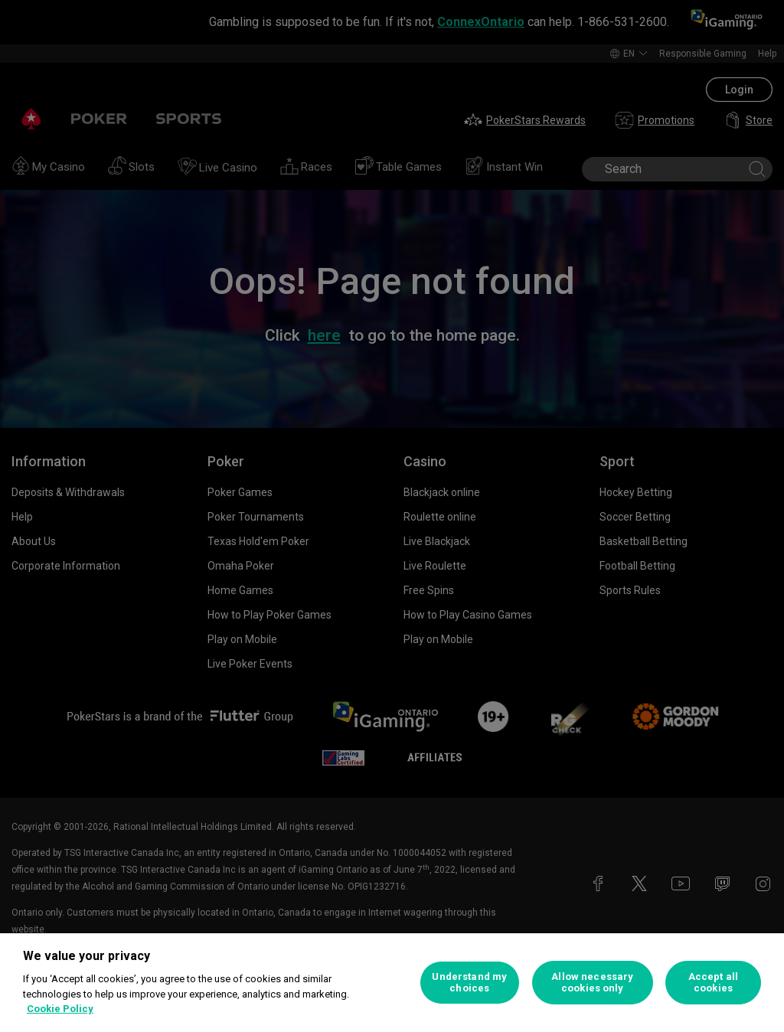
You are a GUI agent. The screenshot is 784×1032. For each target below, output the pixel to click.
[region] (392, 982)
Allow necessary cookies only (592, 982)
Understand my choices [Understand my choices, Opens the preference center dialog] (469, 982)
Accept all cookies (713, 982)
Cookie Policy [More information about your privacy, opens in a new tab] (60, 1008)
